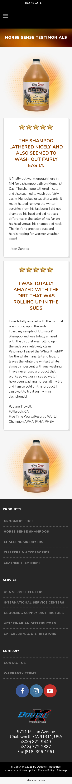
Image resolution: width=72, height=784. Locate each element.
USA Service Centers (24, 592)
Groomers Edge (19, 521)
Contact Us (15, 663)
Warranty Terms (20, 673)
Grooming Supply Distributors (34, 613)
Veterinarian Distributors (30, 623)
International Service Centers (34, 602)
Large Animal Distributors (30, 634)
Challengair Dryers (23, 542)
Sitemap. (62, 770)
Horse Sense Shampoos (26, 531)
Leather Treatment (22, 563)
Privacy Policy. (46, 770)
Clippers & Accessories (27, 552)
